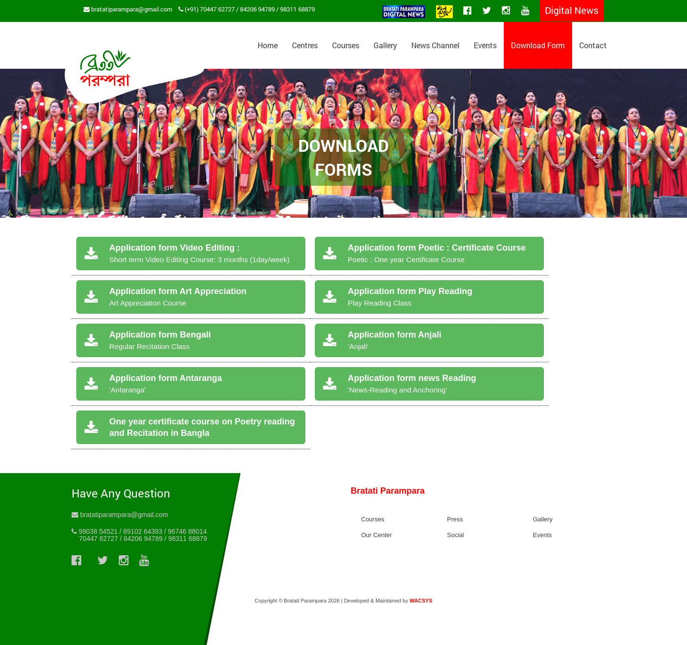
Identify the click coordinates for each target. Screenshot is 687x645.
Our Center (376, 535)
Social (455, 535)
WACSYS (420, 600)
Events (485, 45)
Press (455, 519)
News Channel (435, 45)
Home (268, 45)
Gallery (385, 45)
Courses (345, 45)
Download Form (538, 45)
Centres (305, 45)
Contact (593, 45)
